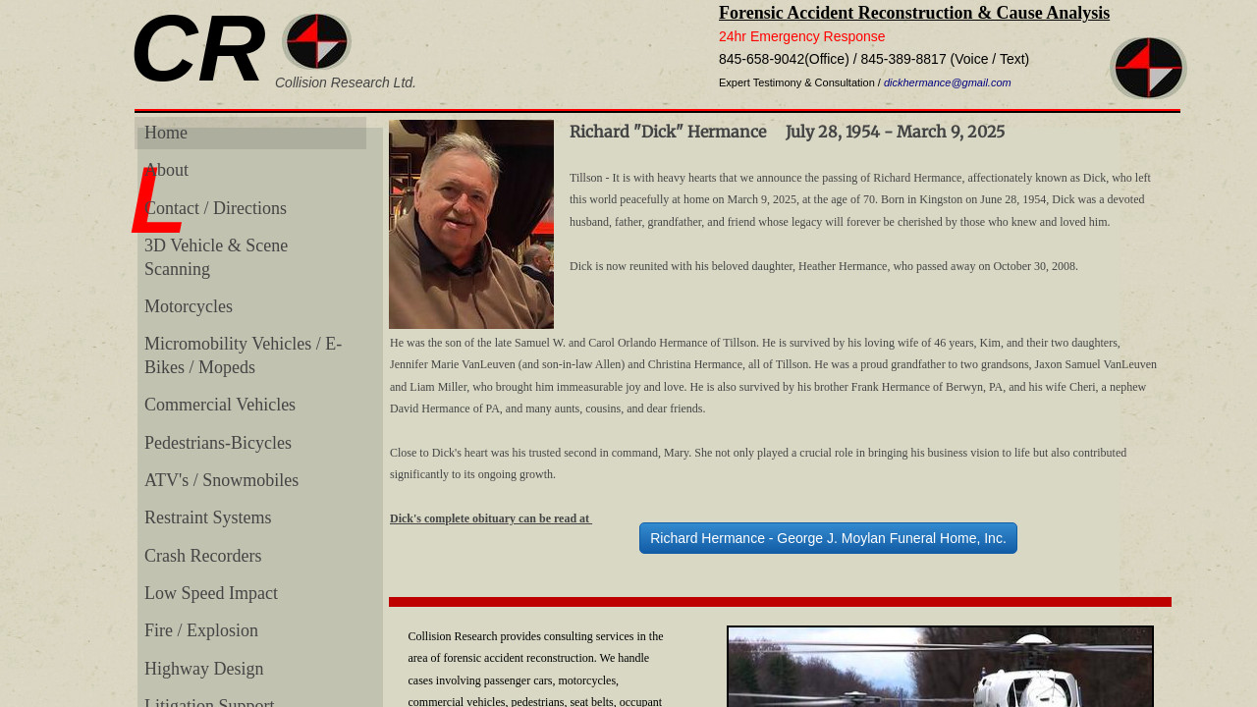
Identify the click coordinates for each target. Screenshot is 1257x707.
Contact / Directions (215, 208)
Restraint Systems (208, 517)
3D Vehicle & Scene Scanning (216, 257)
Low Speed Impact (211, 593)
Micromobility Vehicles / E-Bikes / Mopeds (243, 355)
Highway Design (203, 669)
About (166, 170)
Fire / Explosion (201, 630)
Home (166, 132)
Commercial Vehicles (220, 404)
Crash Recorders (202, 556)
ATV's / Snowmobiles (221, 480)
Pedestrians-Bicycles (218, 443)
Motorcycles (188, 306)
